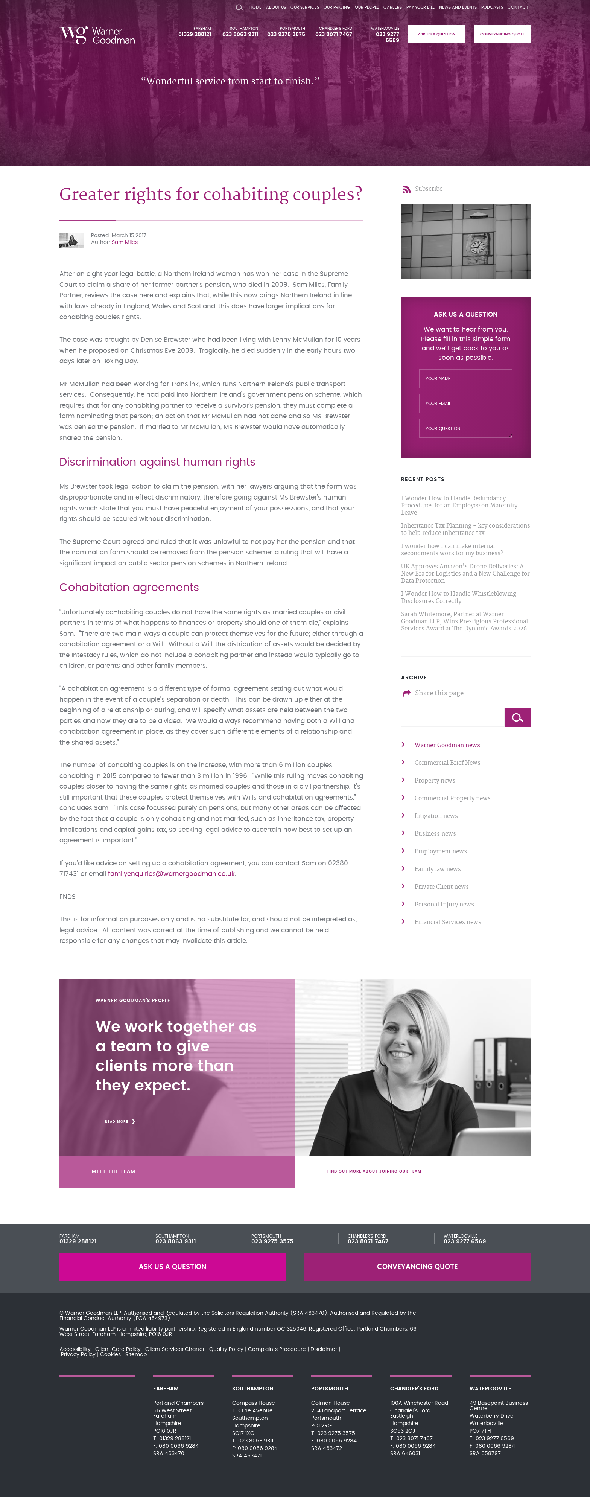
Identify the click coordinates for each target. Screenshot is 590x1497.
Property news (435, 780)
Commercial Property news (453, 798)
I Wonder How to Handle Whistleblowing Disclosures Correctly (458, 598)
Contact (518, 7)
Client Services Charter (175, 1349)
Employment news (441, 851)
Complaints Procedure (277, 1349)
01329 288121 (194, 34)
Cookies (110, 1354)
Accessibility (75, 1349)
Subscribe (428, 189)
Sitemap (136, 1354)
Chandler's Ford (335, 28)
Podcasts (492, 7)
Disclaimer (323, 1349)
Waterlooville (385, 28)
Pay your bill (420, 7)
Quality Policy (226, 1349)
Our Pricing (337, 7)
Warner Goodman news (447, 745)
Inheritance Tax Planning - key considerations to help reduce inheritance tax (465, 529)
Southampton (244, 28)
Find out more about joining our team (378, 1171)
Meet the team (119, 1170)
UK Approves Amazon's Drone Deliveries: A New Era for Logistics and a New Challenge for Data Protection (465, 574)
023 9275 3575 (286, 34)
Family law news (438, 869)
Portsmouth (292, 28)
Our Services (304, 7)
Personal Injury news (444, 904)
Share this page (439, 693)
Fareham (202, 28)
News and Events (458, 7)
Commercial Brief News (448, 763)
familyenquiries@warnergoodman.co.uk (171, 874)
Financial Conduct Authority (95, 1318)
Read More (116, 1119)
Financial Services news (448, 922)
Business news (435, 834)
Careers (392, 7)
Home (255, 7)
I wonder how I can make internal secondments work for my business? (452, 550)
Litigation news (436, 816)
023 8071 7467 (333, 34)
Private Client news (442, 887)
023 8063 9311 (240, 34)
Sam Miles (125, 242)
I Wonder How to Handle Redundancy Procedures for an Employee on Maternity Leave (459, 505)
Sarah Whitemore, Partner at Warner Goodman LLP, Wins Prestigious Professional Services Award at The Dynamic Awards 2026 (464, 621)
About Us (276, 7)
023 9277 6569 (465, 1241)
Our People (367, 7)
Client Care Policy (118, 1349)
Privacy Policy (78, 1354)
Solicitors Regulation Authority (250, 1313)
